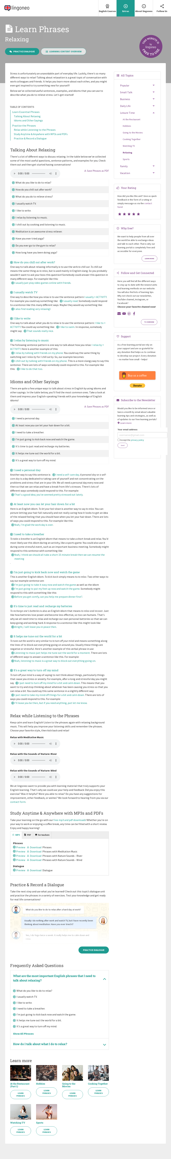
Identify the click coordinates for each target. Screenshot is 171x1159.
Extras (126, 6)
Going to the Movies (68, 1085)
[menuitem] (107, 8)
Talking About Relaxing (27, 116)
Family (124, 166)
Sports (39, 1122)
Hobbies (40, 1083)
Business (125, 99)
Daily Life (125, 106)
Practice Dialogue (22, 51)
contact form (18, 801)
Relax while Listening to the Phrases (35, 129)
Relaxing (127, 152)
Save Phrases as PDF (96, 170)
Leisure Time (127, 112)
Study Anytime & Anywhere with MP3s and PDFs (41, 134)
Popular (124, 85)
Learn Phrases (20, 1094)
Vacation (125, 173)
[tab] (16, 835)
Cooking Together (98, 1083)
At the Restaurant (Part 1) (19, 1085)
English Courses (107, 6)
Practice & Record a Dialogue (30, 138)
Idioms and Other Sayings (28, 120)
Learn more (149, 259)
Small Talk (126, 92)
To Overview (149, 322)
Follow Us (162, 6)
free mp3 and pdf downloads (69, 820)
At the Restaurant (131, 119)
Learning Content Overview (64, 51)
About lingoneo (144, 6)
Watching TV (17, 1122)
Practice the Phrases (24, 125)
